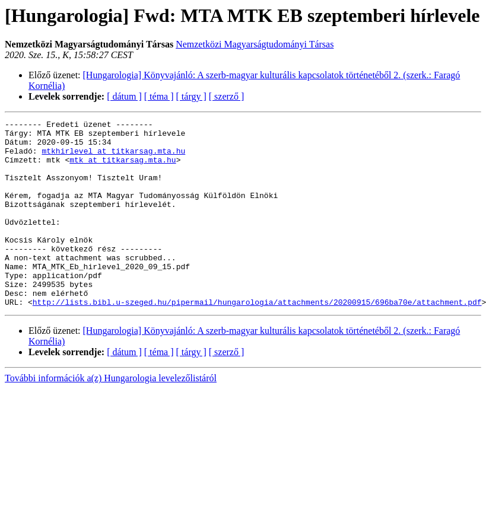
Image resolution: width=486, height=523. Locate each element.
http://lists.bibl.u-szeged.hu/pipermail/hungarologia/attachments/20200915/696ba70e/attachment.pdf (257, 339)
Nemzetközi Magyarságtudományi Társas (254, 44)
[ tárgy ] (191, 96)
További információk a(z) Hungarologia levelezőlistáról (111, 415)
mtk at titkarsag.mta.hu (122, 168)
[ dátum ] (124, 96)
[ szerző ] (226, 96)
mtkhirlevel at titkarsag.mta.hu (113, 157)
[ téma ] (159, 96)
